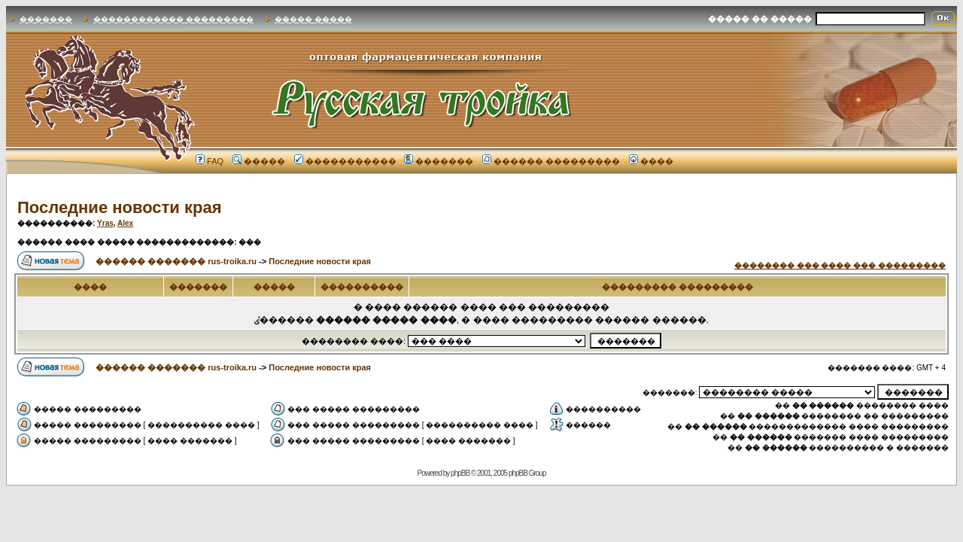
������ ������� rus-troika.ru (176, 261)
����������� (345, 161)
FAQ (209, 161)
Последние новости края (119, 207)
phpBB (460, 473)
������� (46, 19)
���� (651, 161)
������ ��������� (551, 161)
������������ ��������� (173, 19)
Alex (125, 223)
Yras (105, 223)
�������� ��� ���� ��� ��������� (840, 265)
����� (258, 161)
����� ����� (313, 19)
